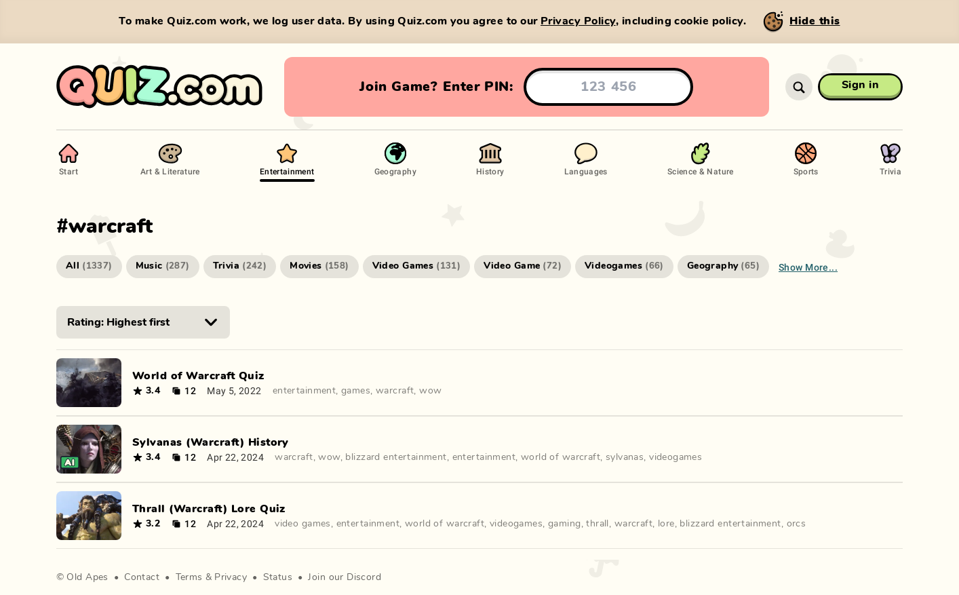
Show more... (808, 267)
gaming (564, 524)
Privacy (230, 577)
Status (278, 577)
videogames (675, 457)
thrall (597, 524)
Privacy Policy (578, 21)
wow (430, 391)
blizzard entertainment (395, 457)
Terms (189, 577)
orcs (796, 524)
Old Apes (87, 577)
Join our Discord (344, 577)
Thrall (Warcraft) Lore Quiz (209, 508)
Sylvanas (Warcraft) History (210, 442)
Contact (141, 577)
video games (303, 524)
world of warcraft (560, 457)
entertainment (304, 391)
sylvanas (625, 457)
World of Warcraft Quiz (198, 375)
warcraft (395, 391)
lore (666, 524)
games (355, 391)
